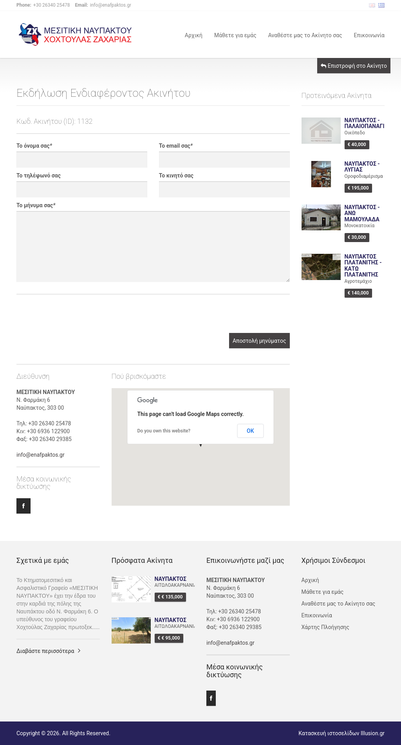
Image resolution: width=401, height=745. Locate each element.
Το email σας (176, 146)
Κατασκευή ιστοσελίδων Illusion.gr (341, 733)
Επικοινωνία (369, 34)
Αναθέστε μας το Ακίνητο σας (305, 34)
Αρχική (193, 34)
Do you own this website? (164, 431)
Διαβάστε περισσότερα (45, 651)
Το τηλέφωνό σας (38, 175)
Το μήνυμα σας (35, 205)
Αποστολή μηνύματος (259, 341)
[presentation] (75, 317)
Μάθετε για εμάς (235, 34)
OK (250, 431)
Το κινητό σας (176, 175)
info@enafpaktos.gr (40, 455)
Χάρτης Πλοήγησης (326, 627)
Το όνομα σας (34, 146)
